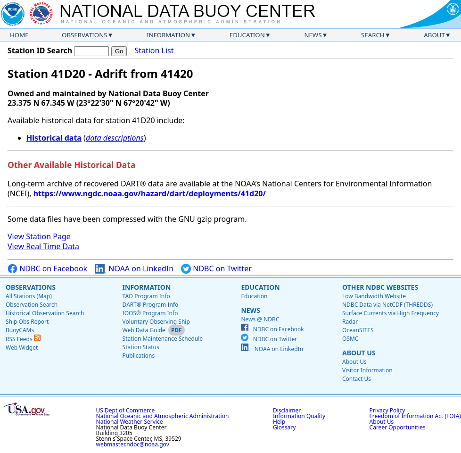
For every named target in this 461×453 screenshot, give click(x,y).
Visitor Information (367, 370)
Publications (139, 356)
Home (19, 35)
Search (373, 35)
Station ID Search (40, 50)
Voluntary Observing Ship (156, 322)
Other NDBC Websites (380, 287)
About (434, 35)
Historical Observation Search (45, 313)
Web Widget (22, 348)
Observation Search (32, 305)
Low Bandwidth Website (374, 296)
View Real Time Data (43, 246)
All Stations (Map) (29, 296)
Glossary (284, 427)
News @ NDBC (260, 319)
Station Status (141, 347)
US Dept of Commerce (125, 410)
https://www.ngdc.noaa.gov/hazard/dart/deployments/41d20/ (149, 193)
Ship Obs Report (27, 322)
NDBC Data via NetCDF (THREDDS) (387, 305)
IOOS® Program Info (150, 313)
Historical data (54, 138)
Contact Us (356, 379)
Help (279, 422)
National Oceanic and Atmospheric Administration (162, 416)
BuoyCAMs (20, 330)
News (312, 35)
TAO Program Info (146, 296)
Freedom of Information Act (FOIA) (415, 416)
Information (168, 35)
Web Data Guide (144, 330)
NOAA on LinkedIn (134, 269)
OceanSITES (358, 330)
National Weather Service (129, 422)
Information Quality (299, 416)
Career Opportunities (398, 427)
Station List (153, 51)
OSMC (350, 339)
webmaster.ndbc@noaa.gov (132, 444)
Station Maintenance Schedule (163, 339)
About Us (359, 352)
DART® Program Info (151, 305)
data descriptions (115, 138)
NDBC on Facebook (47, 269)
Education (247, 35)
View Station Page (39, 236)
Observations (84, 35)
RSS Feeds (23, 339)
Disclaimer (287, 410)
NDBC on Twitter (216, 269)
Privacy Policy (387, 410)
